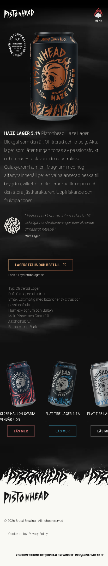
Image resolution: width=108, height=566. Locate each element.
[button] (40, 265)
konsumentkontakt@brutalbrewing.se (45, 555)
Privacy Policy (38, 534)
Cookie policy (17, 534)
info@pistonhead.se (89, 555)
